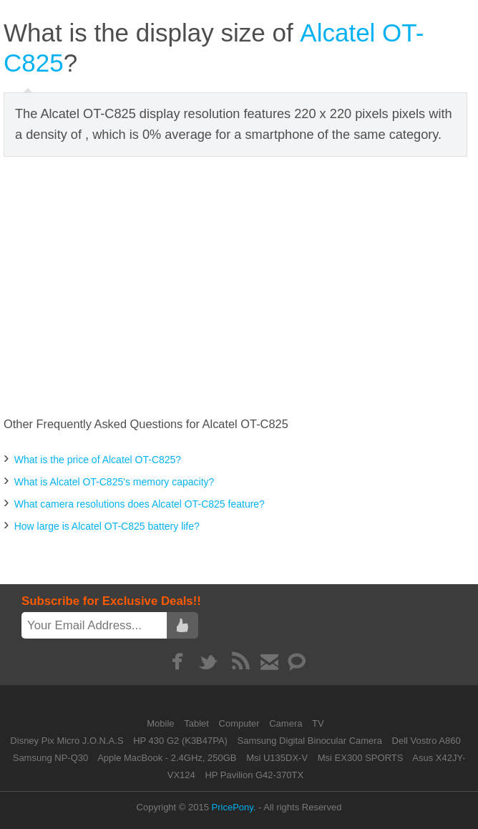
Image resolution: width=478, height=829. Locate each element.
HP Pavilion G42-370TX (254, 775)
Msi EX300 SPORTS (361, 757)
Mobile (162, 723)
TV (318, 723)
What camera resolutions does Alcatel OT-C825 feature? (139, 504)
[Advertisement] (241, 287)
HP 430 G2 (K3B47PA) (180, 740)
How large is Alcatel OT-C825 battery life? (107, 526)
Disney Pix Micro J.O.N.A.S (66, 740)
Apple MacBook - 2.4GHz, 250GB (166, 757)
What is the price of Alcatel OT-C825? (97, 459)
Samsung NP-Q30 (51, 757)
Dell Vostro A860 (426, 740)
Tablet (197, 723)
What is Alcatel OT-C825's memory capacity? (114, 482)
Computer (241, 723)
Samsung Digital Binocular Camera (310, 740)
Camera (287, 723)
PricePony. (234, 807)
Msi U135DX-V (277, 757)
